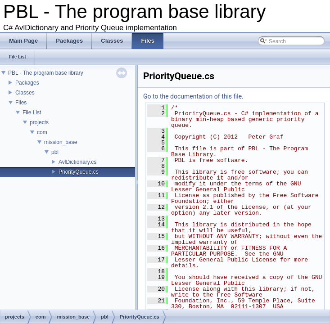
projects (39, 122)
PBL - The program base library (45, 73)
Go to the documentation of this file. (193, 96)
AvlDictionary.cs (77, 162)
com (42, 132)
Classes (25, 93)
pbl (55, 152)
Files (21, 102)
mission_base (60, 142)
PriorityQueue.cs (79, 172)
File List (32, 112)
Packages (27, 83)
